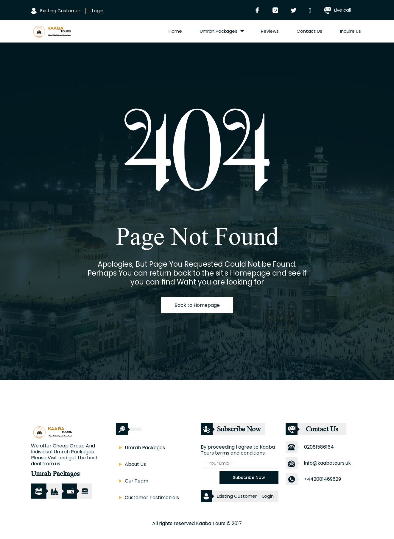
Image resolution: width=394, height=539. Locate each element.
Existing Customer (55, 10)
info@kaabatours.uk (327, 463)
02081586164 (319, 447)
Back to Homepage (197, 305)
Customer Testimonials (152, 497)
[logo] (51, 30)
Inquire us (350, 31)
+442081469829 (322, 479)
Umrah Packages (218, 31)
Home (175, 31)
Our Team (136, 480)
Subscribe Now (249, 477)
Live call (337, 10)
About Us (135, 464)
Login (97, 10)
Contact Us (309, 31)
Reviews (270, 31)
